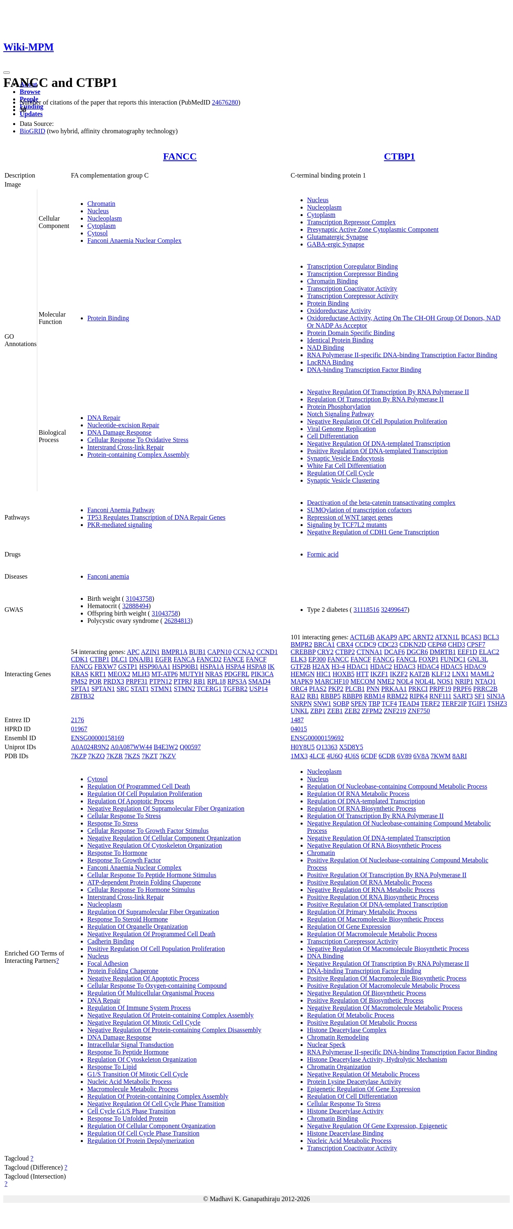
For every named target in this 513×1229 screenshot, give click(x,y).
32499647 (394, 609)
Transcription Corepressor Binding (353, 273)
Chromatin (101, 203)
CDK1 (79, 659)
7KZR (114, 755)
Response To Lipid (112, 1066)
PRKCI (418, 688)
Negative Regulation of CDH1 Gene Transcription (373, 532)
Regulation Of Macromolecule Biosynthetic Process (375, 919)
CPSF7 (476, 644)
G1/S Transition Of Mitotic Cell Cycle (137, 1074)
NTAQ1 (485, 681)
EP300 (317, 659)
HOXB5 (343, 673)
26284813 (177, 620)
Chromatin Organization (339, 1066)
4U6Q (335, 755)
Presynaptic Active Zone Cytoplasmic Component (373, 229)
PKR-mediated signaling (119, 524)
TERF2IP (454, 703)
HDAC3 (404, 666)
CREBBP (303, 651)
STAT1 (139, 688)
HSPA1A (212, 666)
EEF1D (467, 651)
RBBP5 (331, 696)
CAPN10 (219, 651)
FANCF (256, 659)
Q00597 (190, 746)
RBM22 (397, 696)
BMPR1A (174, 651)
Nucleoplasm (104, 218)
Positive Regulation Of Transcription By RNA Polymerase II (387, 874)
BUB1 (197, 651)
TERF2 (430, 703)
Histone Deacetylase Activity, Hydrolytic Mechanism (377, 1059)
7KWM (441, 755)
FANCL (406, 659)
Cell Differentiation (332, 436)
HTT (362, 673)
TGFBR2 (235, 688)
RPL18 (216, 681)
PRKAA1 (394, 688)
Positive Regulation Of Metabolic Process (362, 1022)
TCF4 (389, 703)
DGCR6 (417, 651)
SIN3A (496, 696)
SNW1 (322, 703)
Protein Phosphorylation (339, 406)
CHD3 (456, 644)
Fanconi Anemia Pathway (121, 509)
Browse (30, 91)
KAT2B (419, 673)
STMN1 (161, 688)
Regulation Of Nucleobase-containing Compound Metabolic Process (397, 786)
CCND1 (267, 651)
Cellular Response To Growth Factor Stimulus (148, 830)
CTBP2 (345, 651)
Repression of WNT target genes (350, 517)
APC (133, 651)
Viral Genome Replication (341, 428)
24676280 (225, 102)
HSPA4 (235, 666)
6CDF (369, 755)
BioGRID (32, 131)
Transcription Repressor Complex (351, 222)
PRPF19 (440, 688)
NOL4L (425, 681)
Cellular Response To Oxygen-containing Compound (157, 985)
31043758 (139, 598)
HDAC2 (381, 666)
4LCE (317, 755)
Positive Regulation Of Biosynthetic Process (365, 1000)
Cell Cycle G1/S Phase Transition (131, 1111)
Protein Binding (108, 318)
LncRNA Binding (330, 362)
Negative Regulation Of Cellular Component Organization (164, 838)
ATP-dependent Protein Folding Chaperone (144, 882)
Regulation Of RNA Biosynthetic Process (361, 808)
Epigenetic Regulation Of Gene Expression (363, 1088)
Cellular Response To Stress (124, 815)
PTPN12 (160, 681)
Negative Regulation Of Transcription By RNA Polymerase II (388, 391)
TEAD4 (409, 703)
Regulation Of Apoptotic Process (130, 801)
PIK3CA (262, 673)
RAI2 (298, 696)
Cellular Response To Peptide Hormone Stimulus (152, 874)
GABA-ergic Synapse (336, 244)
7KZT (150, 755)
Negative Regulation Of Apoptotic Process (143, 978)
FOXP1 (429, 659)
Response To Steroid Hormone (127, 919)
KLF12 (440, 673)
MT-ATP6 (164, 673)
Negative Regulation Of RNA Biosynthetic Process (374, 845)
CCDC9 (365, 644)
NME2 (386, 681)
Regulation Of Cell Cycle (340, 473)
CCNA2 (244, 651)
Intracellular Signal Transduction (130, 1044)
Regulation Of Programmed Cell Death (138, 786)
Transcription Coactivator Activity (352, 288)
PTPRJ (182, 681)
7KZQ (96, 755)
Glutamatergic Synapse (337, 236)
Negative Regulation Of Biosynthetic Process (366, 993)
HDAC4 (428, 666)
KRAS (80, 673)
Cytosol (97, 233)
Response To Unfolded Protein (127, 1118)
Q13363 (326, 746)
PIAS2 (318, 688)
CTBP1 (399, 156)
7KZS (132, 755)
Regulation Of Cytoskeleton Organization (142, 1059)
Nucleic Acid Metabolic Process (129, 1081)
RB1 (199, 681)
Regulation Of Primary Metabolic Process (362, 911)
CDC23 (388, 644)
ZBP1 (318, 710)
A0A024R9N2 (90, 746)
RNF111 (440, 696)
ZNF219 (395, 710)
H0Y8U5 (303, 746)
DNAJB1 (141, 659)
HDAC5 (452, 666)
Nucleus (98, 210)
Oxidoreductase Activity (339, 310)
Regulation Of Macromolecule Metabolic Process (372, 933)
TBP (374, 703)
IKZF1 (379, 673)
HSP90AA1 (154, 666)
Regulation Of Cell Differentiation (352, 1096)
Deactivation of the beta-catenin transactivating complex (381, 502)
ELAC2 (489, 651)
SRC (122, 688)
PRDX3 (113, 681)
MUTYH (192, 673)
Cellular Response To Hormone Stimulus (141, 889)
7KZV (167, 755)
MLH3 (141, 673)
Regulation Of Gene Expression (349, 926)
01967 (79, 728)
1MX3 (299, 755)
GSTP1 (127, 666)
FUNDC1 (453, 659)
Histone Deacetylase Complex (347, 1029)
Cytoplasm (101, 225)
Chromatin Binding (332, 281)
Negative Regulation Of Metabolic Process (363, 1074)
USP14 (258, 688)
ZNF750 (419, 710)
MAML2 (482, 673)
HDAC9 (475, 666)
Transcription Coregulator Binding (352, 266)
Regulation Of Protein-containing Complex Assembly (157, 1096)
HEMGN (303, 673)
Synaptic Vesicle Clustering (343, 480)
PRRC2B (485, 688)
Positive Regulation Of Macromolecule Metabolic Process (383, 985)
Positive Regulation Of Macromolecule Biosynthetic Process (387, 978)
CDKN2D (412, 644)
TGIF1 (477, 703)
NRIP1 (464, 681)
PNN (373, 688)
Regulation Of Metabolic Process (350, 1015)
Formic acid (323, 554)
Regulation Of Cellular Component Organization (151, 1125)
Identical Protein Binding (340, 340)
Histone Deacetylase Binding (345, 1133)
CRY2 (325, 651)
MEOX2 (119, 673)
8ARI (459, 755)
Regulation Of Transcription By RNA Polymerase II (375, 399)
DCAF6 (394, 651)
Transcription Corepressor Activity (353, 295)
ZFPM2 (372, 710)
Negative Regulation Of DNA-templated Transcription (378, 443)
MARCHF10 (332, 681)
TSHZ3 (497, 703)
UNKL (300, 710)
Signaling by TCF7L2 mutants (347, 524)
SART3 (463, 696)
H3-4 (338, 666)
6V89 (404, 755)
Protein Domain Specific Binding (351, 332)
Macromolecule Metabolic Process (132, 1088)
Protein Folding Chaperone (122, 970)
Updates (31, 113)
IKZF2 (399, 673)
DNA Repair (103, 417)
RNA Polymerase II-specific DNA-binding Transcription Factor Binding (402, 354)
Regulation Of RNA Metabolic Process (358, 793)
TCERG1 (209, 688)
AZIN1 (150, 651)
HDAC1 (357, 666)
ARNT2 (423, 637)
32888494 (135, 605)
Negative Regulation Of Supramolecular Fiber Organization (165, 808)
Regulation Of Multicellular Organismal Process (150, 993)
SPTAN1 (103, 688)
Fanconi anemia (108, 576)
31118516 (366, 609)
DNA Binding (325, 956)
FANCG (82, 666)
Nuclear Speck (326, 1044)
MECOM (362, 681)
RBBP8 (352, 696)
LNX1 (460, 673)
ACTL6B (362, 637)
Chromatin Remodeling (338, 1037)
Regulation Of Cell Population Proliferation (144, 793)
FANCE (233, 659)
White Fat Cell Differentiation (346, 465)
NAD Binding (325, 347)
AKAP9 (386, 637)
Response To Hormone (117, 852)
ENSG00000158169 (97, 737)
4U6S (351, 755)
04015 (299, 728)
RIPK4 (419, 696)
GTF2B (301, 666)
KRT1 (98, 673)
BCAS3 (471, 637)
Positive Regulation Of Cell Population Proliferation (156, 948)
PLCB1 (355, 688)
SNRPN (301, 703)
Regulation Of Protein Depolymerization (140, 1140)
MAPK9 (302, 681)
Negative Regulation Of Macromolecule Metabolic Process (385, 1007)
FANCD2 (208, 659)
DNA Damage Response (119, 432)
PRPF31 (137, 681)
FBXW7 (105, 666)
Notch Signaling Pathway (340, 413)
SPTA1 (80, 688)
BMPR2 (301, 644)
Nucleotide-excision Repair (123, 425)
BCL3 (491, 637)
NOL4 (405, 681)
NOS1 (445, 681)
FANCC (180, 156)
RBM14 (374, 696)
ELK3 (299, 659)
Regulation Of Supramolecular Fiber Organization (153, 911)
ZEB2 (352, 710)
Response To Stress (112, 823)
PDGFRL (236, 673)
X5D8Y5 (351, 746)
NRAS (214, 673)
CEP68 (437, 644)
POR (95, 681)
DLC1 (119, 659)
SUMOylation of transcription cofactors (359, 509)
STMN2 (184, 688)
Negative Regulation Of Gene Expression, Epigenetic (377, 1125)
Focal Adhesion (107, 963)
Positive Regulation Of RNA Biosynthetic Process (373, 897)
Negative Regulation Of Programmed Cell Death (151, 933)
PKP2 (335, 688)
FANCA (184, 659)
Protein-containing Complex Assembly (138, 454)
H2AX (321, 666)
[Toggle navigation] (6, 72)
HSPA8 (256, 666)
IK (271, 666)
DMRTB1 (443, 651)
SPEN (359, 703)
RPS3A (236, 681)
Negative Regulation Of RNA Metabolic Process (371, 889)
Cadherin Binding (110, 941)
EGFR (163, 659)
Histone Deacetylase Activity (345, 1111)
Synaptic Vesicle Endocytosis (345, 458)
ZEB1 (335, 710)
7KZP (79, 755)
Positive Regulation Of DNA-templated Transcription (377, 450)
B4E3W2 (166, 746)
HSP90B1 (185, 666)
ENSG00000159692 (317, 737)
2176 (77, 719)
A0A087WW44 (131, 746)
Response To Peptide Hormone (128, 1052)
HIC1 (323, 673)
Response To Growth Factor (124, 860)
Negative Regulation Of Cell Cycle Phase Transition (156, 1103)
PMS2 (79, 681)
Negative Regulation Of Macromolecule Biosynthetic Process (388, 948)
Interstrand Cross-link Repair (125, 447)
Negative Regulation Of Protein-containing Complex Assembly (170, 1015)
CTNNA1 (369, 651)
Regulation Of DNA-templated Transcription (366, 801)
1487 (297, 719)
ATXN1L (447, 637)
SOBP (341, 703)
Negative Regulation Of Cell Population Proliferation (377, 421)
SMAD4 (260, 681)
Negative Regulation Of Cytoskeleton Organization (154, 845)
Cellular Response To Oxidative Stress (138, 439)
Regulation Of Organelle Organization (137, 926)
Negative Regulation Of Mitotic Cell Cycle (144, 1022)
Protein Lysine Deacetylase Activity (354, 1081)
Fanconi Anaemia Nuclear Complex (134, 240)
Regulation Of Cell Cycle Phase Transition (143, 1133)
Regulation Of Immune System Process (139, 1007)
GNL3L (477, 659)
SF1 (479, 696)
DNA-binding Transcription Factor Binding (364, 369)
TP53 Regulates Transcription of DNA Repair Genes (156, 517)
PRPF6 (462, 688)
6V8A (421, 755)
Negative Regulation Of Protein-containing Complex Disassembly (174, 1029)
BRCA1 (324, 644)
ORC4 (299, 688)
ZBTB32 (82, 696)
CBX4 (345, 644)
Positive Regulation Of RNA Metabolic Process (369, 882)
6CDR (386, 755)
